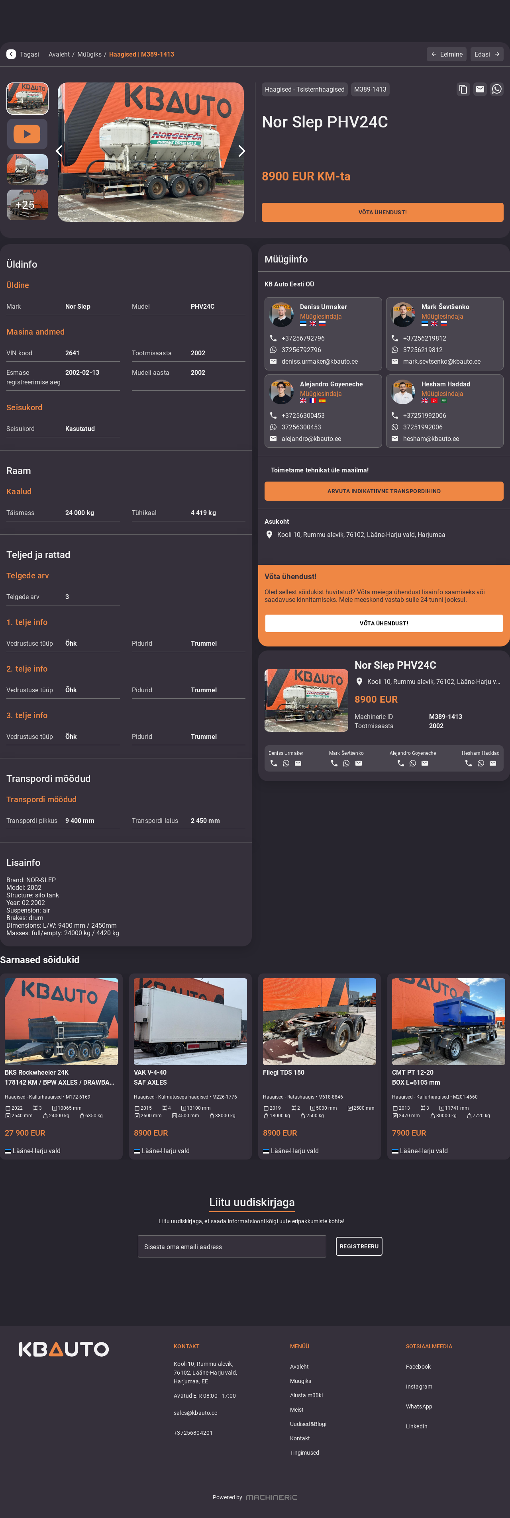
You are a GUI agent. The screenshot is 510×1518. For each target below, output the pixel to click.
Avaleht (59, 54)
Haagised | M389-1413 (141, 54)
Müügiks (89, 54)
